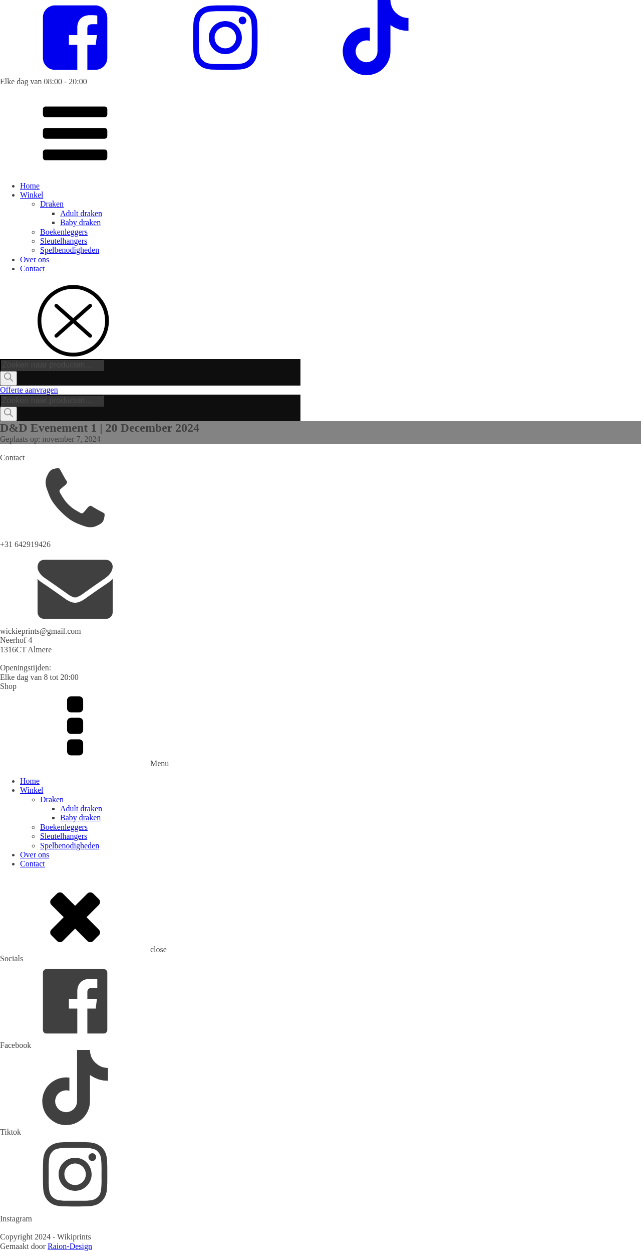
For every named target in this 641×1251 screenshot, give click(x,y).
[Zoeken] (8, 378)
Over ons (34, 259)
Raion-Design (70, 1246)
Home (30, 186)
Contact (32, 268)
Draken (52, 204)
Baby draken (80, 222)
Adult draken (81, 213)
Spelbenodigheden (69, 250)
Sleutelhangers (63, 241)
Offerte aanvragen (29, 390)
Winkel (31, 195)
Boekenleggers (64, 232)
